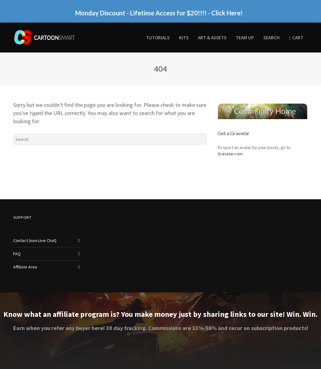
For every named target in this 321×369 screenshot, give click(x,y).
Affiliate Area (25, 267)
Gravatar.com (230, 154)
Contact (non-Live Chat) (34, 240)
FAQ (17, 253)
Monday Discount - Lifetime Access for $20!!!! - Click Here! (159, 13)
